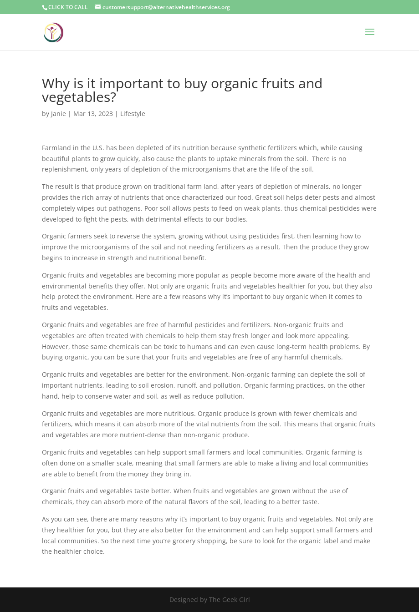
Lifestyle (132, 113)
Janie (58, 113)
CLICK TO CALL (68, 7)
